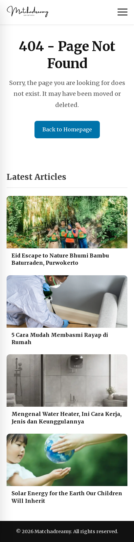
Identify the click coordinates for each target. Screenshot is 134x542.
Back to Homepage (67, 129)
